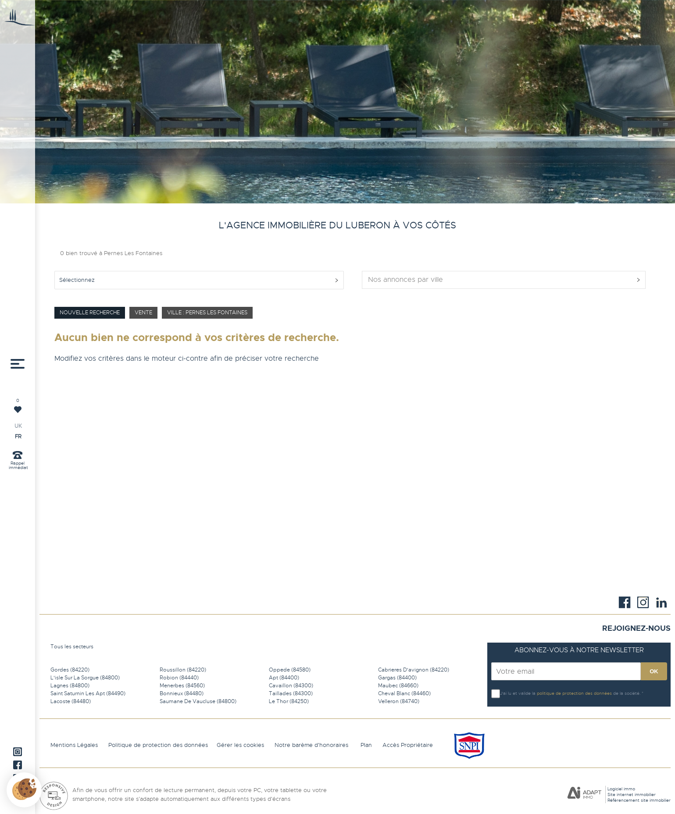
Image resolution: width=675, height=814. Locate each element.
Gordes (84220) (69, 669)
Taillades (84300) (291, 693)
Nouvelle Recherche (90, 312)
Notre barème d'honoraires (312, 745)
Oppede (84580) (290, 669)
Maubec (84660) (398, 685)
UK (18, 426)
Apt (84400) (284, 677)
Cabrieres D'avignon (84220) (413, 669)
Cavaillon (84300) (291, 685)
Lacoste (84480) (70, 701)
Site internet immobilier (631, 794)
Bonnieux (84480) (182, 693)
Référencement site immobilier (639, 800)
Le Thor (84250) (289, 701)
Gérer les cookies (240, 745)
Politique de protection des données (158, 745)
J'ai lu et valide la (518, 693)
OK (654, 671)
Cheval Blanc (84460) (404, 693)
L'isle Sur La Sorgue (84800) (85, 677)
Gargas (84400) (397, 677)
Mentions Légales (74, 745)
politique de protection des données (574, 693)
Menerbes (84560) (182, 685)
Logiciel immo (621, 789)
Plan (366, 745)
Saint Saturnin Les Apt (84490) (87, 693)
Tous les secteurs (71, 646)
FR (18, 436)
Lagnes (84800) (69, 685)
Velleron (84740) (398, 701)
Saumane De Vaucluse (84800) (198, 701)
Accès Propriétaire (407, 745)
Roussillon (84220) (183, 669)
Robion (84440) (179, 677)
